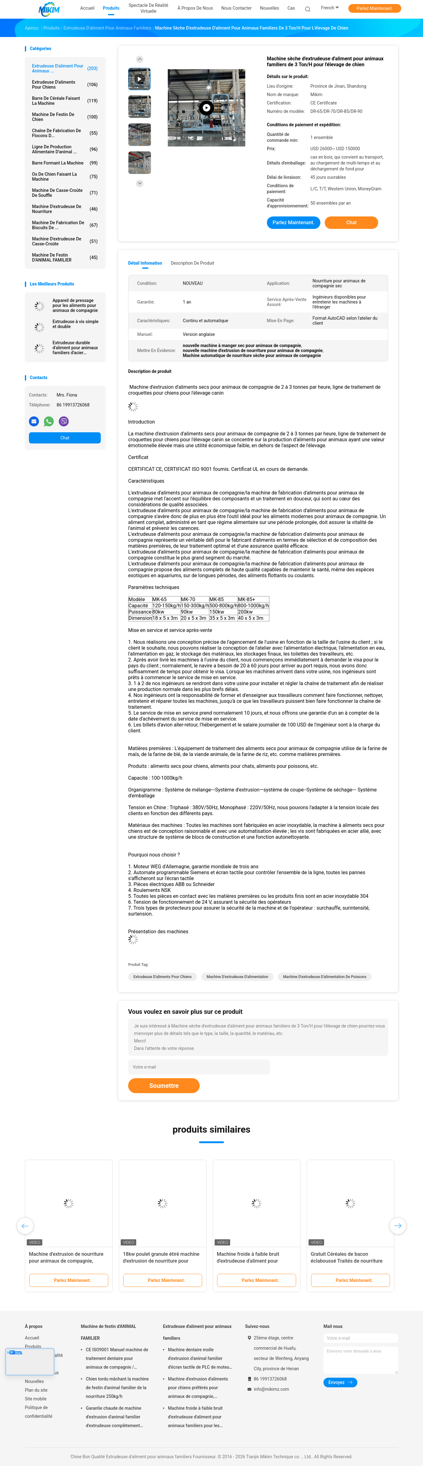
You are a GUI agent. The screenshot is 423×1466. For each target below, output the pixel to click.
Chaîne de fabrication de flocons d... (65, 133)
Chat (64, 437)
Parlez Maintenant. (375, 8)
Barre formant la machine (65, 163)
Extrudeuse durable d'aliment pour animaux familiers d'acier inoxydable (75, 347)
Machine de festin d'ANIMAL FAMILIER (65, 257)
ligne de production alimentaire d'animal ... (65, 149)
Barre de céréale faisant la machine (65, 101)
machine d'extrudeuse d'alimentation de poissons (324, 977)
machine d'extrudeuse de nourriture (65, 209)
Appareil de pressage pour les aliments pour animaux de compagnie (75, 305)
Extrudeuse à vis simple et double (76, 324)
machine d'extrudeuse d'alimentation (237, 977)
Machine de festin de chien (65, 117)
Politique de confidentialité (38, 1412)
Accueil (32, 1337)
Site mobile (36, 1398)
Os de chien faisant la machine (65, 177)
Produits (33, 1346)
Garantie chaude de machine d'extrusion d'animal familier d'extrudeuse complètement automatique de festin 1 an (113, 1418)
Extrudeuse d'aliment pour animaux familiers (197, 1332)
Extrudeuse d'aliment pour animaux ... (65, 68)
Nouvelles (34, 1381)
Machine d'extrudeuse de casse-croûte (65, 241)
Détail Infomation (145, 263)
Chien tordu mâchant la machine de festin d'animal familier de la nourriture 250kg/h (117, 1387)
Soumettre (164, 1085)
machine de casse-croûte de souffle (65, 193)
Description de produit (192, 263)
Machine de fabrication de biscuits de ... (65, 225)
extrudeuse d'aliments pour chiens (65, 85)
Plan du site (36, 1390)
